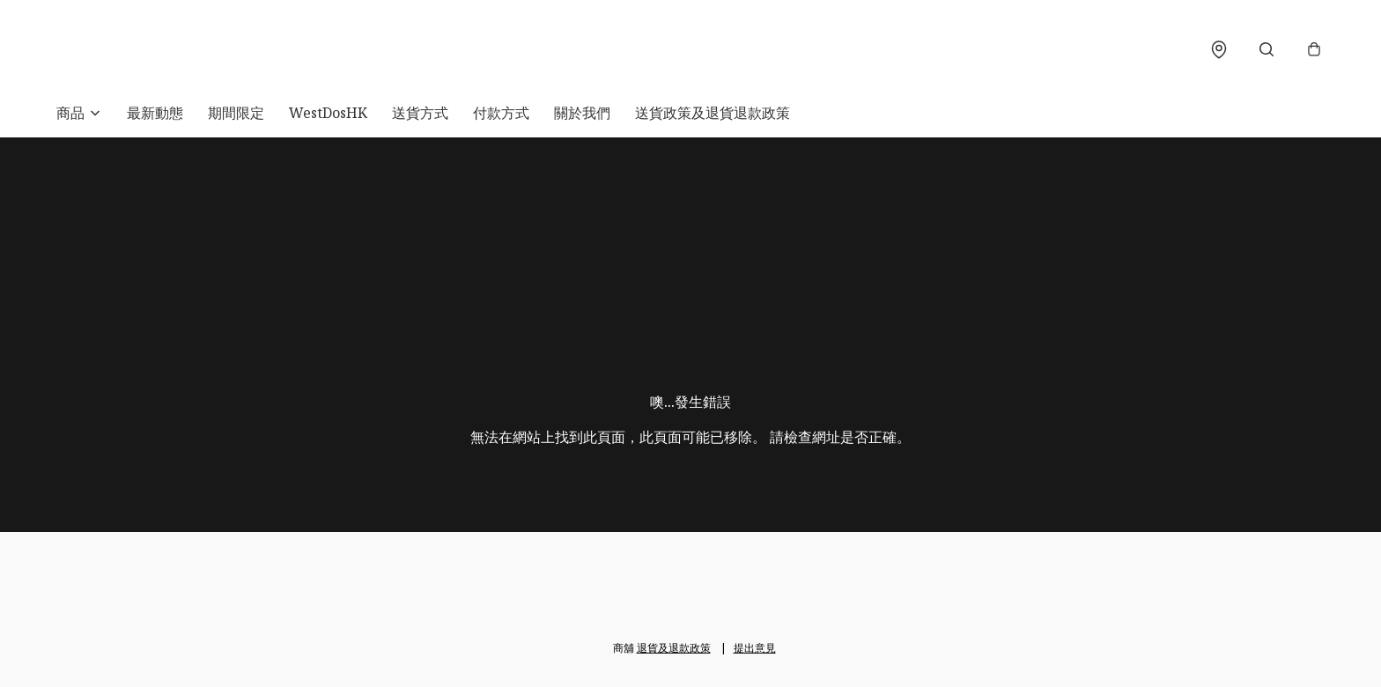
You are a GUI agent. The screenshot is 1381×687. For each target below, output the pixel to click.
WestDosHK (328, 112)
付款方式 (501, 112)
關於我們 (582, 112)
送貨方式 (420, 112)
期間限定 (236, 112)
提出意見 (755, 647)
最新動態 (155, 112)
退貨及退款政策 (674, 647)
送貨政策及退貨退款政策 (712, 112)
